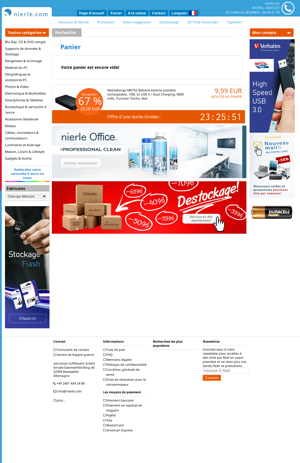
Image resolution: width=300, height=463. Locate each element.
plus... (60, 400)
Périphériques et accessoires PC (17, 77)
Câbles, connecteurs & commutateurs (22, 135)
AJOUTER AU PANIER (226, 96)
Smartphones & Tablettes (24, 100)
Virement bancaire (119, 400)
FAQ (108, 355)
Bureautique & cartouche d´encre (25, 110)
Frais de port (115, 350)
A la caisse (137, 13)
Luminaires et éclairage (22, 145)
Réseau (10, 126)
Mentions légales (118, 360)
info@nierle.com (68, 391)
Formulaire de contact (72, 350)
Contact (159, 13)
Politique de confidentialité (125, 365)
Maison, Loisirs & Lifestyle (25, 151)
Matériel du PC (16, 67)
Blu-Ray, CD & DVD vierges (25, 42)
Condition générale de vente (122, 372)
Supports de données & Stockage (23, 51)
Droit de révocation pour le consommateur (125, 382)
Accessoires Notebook (21, 119)
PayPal (110, 415)
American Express (119, 430)
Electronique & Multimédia (25, 93)
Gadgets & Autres (18, 158)
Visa (108, 420)
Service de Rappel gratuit (74, 355)
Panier (116, 13)
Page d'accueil (91, 13)
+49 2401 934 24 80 (70, 383)
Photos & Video (17, 86)
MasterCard (114, 425)
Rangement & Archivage (23, 61)
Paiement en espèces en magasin (123, 407)
